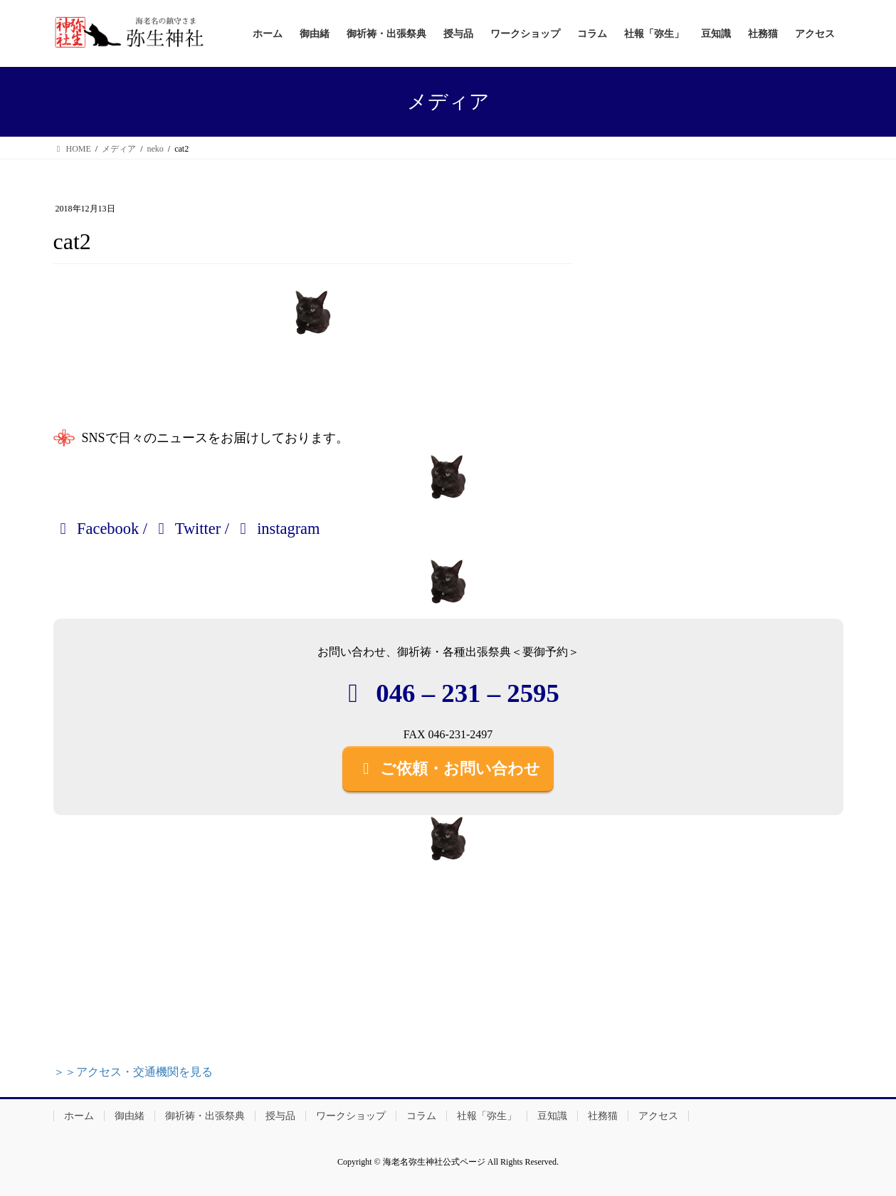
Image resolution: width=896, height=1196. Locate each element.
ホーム (79, 1116)
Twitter (186, 528)
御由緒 (129, 1116)
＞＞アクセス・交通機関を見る (133, 1072)
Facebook (96, 528)
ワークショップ (351, 1116)
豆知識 (552, 1116)
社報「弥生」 (487, 1116)
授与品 (280, 1116)
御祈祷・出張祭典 (205, 1116)
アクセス (658, 1116)
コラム (421, 1116)
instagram (276, 528)
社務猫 (603, 1116)
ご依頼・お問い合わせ (448, 768)
